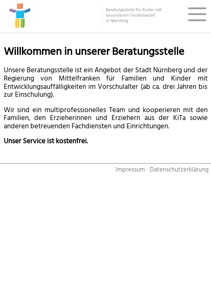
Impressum (130, 169)
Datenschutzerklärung (179, 169)
